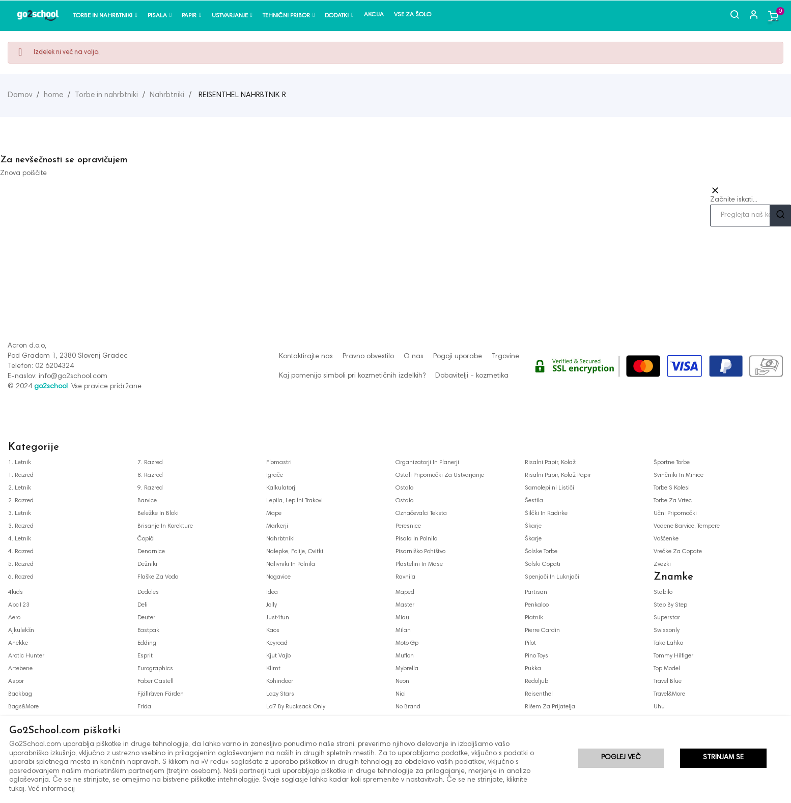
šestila (534, 501)
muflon (405, 656)
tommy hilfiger (673, 656)
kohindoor (279, 681)
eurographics (155, 669)
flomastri (279, 463)
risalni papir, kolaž (550, 463)
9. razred (150, 488)
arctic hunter (26, 656)
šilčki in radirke (546, 513)
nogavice (278, 577)
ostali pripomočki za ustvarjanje (440, 475)
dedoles (148, 592)
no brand (408, 707)
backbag (20, 694)
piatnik (534, 618)
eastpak (148, 630)
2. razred (21, 501)
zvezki (662, 564)
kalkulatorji (281, 488)
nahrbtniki (280, 539)
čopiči (146, 539)
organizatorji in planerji (427, 463)
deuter (146, 618)
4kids (15, 592)
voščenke (666, 539)
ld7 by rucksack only (295, 707)
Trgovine (505, 356)
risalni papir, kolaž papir (558, 475)
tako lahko (668, 643)
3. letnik (19, 513)
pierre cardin (542, 630)
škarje (533, 526)
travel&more (669, 694)
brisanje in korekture (165, 526)
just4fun (277, 618)
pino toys (536, 656)
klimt (273, 669)
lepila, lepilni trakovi (294, 501)
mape (273, 513)
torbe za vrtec (673, 501)
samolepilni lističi (549, 488)
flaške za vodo (157, 577)
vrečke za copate (678, 552)
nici (401, 694)
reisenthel (539, 694)
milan (403, 630)
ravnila (405, 577)
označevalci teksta (421, 513)
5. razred (21, 564)
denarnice (151, 552)
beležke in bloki (158, 513)
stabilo (663, 592)
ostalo (404, 488)
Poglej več (621, 759)
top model (667, 669)
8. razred (150, 475)
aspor (16, 681)
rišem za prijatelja (550, 707)
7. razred (150, 463)
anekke (18, 643)
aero (14, 618)
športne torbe (672, 463)
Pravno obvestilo (368, 356)
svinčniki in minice (678, 475)
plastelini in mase (419, 564)
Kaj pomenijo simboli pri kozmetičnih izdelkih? (352, 376)
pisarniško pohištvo (420, 552)
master (405, 605)
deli (142, 605)
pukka (533, 669)
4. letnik (19, 539)
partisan (536, 592)
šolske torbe (541, 552)
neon (402, 681)
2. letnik (19, 488)
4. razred (21, 552)
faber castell (155, 681)
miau (402, 618)
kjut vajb (278, 656)
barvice (147, 501)
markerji (277, 526)
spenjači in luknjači (552, 577)
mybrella (407, 669)
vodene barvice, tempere (687, 526)
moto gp (407, 643)
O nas (413, 356)
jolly (271, 605)
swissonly (667, 630)
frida (144, 707)
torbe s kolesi (672, 488)
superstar (667, 618)
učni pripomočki (675, 513)
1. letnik (19, 463)
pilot (530, 643)
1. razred (21, 475)
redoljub (536, 681)
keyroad (277, 643)
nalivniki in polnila (290, 564)
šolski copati (542, 564)
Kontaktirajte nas (306, 356)
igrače (274, 475)
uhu (659, 707)
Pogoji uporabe (457, 356)
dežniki (147, 564)
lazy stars (280, 694)
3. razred (21, 526)
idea (272, 592)
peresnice (408, 526)
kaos (272, 630)
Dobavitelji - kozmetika (471, 376)
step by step (670, 605)
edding (146, 643)
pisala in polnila (417, 539)
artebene (20, 669)
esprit (145, 656)
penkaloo (537, 605)
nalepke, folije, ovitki (294, 552)
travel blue (668, 681)
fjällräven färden (160, 694)
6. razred (21, 577)
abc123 (19, 605)
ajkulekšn (21, 630)
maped (405, 592)
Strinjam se (723, 759)
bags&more (23, 707)
